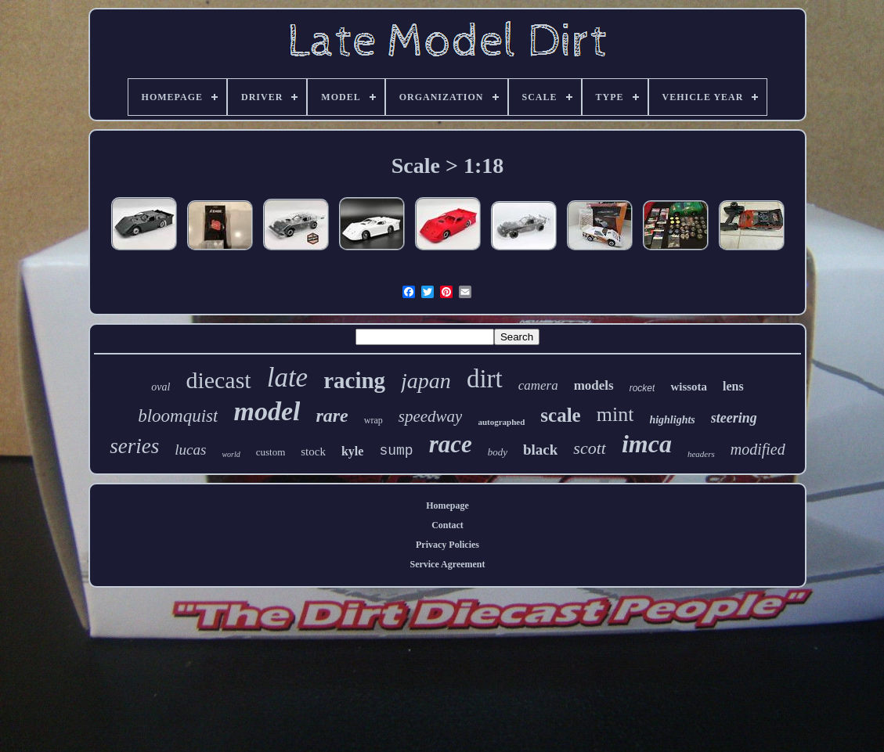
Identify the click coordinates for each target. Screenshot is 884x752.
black (540, 449)
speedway (431, 416)
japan (426, 381)
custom (271, 452)
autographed (501, 421)
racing (354, 380)
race (450, 444)
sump (396, 451)
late (287, 377)
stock (313, 451)
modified (758, 449)
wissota (688, 386)
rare (332, 415)
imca (647, 444)
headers (701, 454)
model (266, 411)
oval (160, 387)
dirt (485, 379)
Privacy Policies (447, 544)
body (497, 452)
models (594, 385)
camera (538, 385)
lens (733, 386)
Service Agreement (447, 564)
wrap (373, 420)
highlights (672, 420)
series (134, 446)
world (231, 454)
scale (560, 415)
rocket (642, 388)
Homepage (447, 505)
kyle (352, 451)
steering (734, 418)
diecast (218, 380)
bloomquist (178, 416)
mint (615, 414)
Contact (447, 525)
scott (589, 448)
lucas (190, 449)
